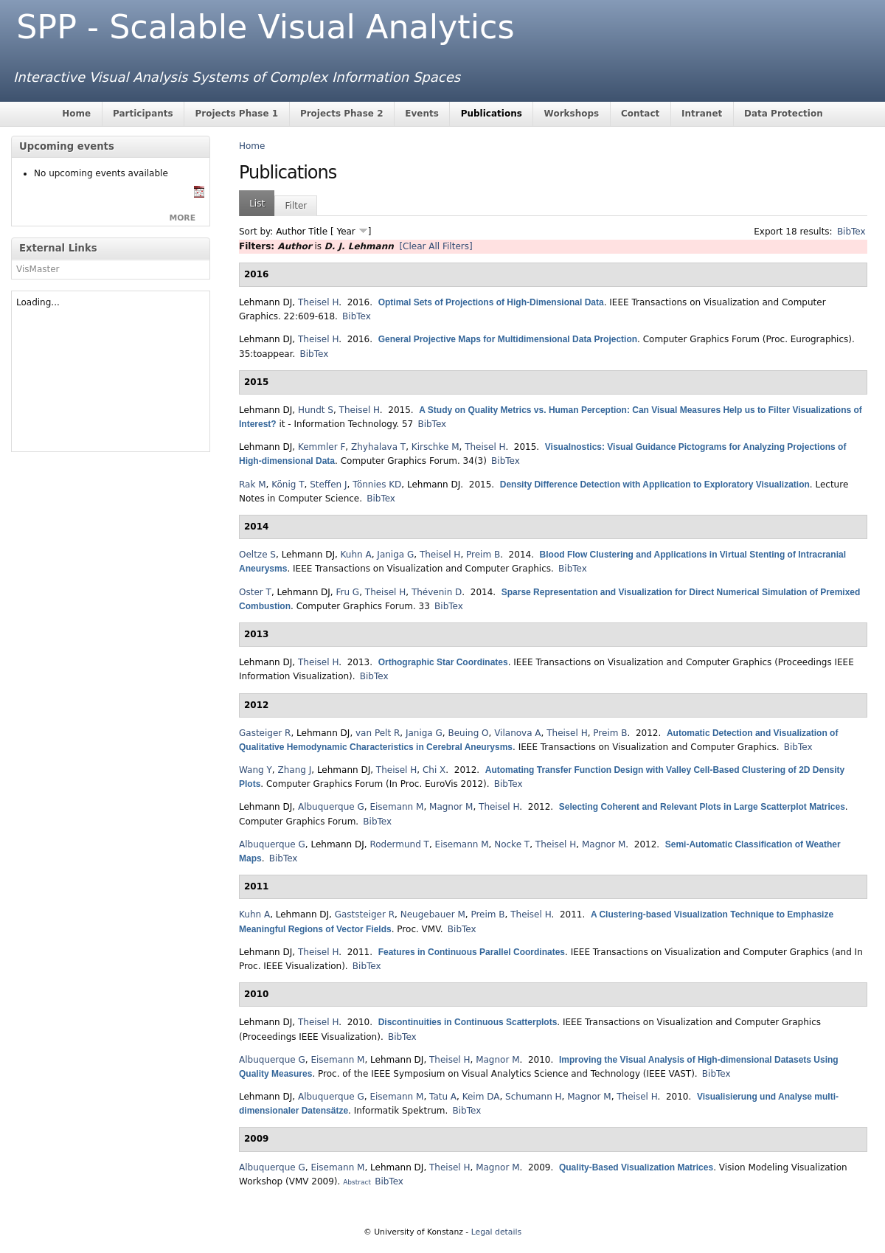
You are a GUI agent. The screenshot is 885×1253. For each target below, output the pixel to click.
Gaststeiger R (365, 914)
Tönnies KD (377, 484)
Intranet (701, 113)
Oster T (255, 592)
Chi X (434, 770)
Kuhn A (356, 554)
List (257, 203)
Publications (491, 113)
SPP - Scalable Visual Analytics (265, 27)
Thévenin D (437, 592)
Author (290, 231)
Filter (296, 206)
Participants (143, 113)
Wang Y (255, 770)
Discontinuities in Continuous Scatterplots (468, 1022)
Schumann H (533, 1096)
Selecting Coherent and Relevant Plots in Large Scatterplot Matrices (702, 807)
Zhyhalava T (378, 447)
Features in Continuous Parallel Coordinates (471, 952)
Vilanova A (517, 733)
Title (317, 231)
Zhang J (294, 770)
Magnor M (451, 807)
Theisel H (318, 302)
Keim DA (481, 1096)
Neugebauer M (432, 914)
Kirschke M (435, 447)
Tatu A (443, 1096)
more (182, 218)
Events (422, 113)
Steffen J (328, 484)
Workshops (572, 113)
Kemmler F (321, 447)
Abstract (357, 1182)
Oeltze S (257, 554)
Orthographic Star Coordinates (443, 662)
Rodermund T (399, 844)
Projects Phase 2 (342, 113)
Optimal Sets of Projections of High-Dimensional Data (491, 302)
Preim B (483, 554)
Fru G (347, 592)
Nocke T (512, 844)
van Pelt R (377, 733)
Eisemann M (396, 807)
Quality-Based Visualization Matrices (636, 1167)
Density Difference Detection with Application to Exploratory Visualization (655, 484)
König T (287, 484)
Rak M (252, 484)
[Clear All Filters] (435, 246)
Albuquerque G (331, 807)
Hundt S (315, 410)
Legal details (496, 1232)
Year (345, 231)
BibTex (851, 231)
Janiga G (395, 554)
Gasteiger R (265, 733)
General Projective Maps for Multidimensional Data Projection (507, 339)
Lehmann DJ (265, 302)
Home (76, 113)
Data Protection (783, 113)
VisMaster (38, 269)
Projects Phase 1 (236, 113)
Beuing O (468, 733)
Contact (640, 113)
